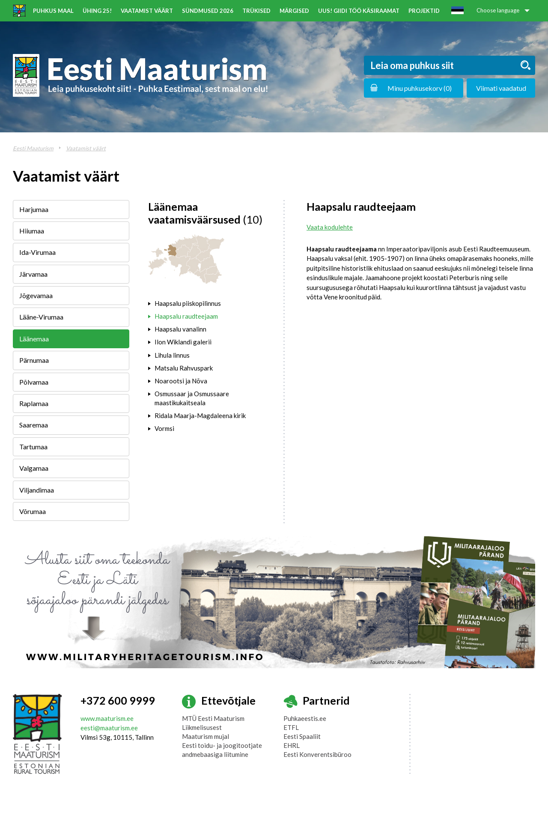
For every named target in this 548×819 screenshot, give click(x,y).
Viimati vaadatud (501, 88)
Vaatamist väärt (147, 10)
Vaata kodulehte (330, 227)
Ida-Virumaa (37, 252)
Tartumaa (33, 446)
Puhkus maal (53, 10)
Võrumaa (32, 511)
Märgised (294, 10)
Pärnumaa (34, 360)
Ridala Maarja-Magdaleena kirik (200, 415)
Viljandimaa (36, 490)
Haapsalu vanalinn (180, 329)
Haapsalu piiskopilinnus (188, 303)
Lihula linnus (172, 355)
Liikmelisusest (202, 727)
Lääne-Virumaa (41, 317)
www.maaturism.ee (107, 718)
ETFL (291, 727)
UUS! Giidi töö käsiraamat (358, 10)
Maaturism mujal (205, 736)
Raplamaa (33, 403)
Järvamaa (33, 274)
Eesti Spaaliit (302, 736)
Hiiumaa (31, 231)
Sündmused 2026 (207, 10)
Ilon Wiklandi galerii (183, 342)
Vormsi (164, 428)
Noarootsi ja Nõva (181, 381)
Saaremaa (33, 425)
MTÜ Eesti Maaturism (213, 718)
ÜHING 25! (97, 10)
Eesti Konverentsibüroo (317, 754)
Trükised (256, 10)
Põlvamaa (33, 382)
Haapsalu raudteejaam (186, 316)
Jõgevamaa (36, 295)
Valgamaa (33, 468)
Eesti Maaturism (33, 148)
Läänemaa (34, 339)
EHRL (291, 745)
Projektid (424, 10)
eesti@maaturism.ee (109, 728)
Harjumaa (33, 209)
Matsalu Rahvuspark (184, 368)
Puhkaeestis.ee (304, 718)
